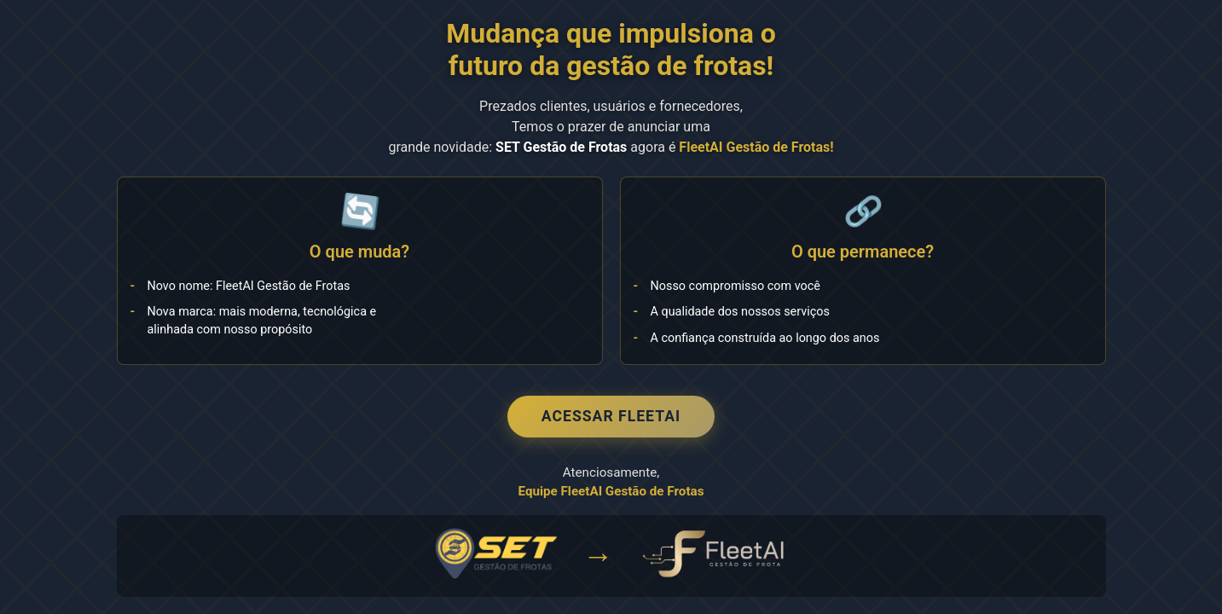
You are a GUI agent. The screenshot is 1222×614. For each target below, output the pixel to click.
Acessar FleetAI (611, 416)
